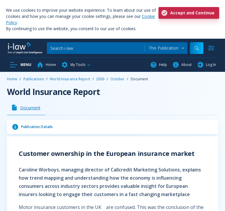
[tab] (26, 107)
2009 (100, 78)
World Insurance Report (70, 78)
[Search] (96, 48)
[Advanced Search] (211, 48)
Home (12, 78)
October (117, 78)
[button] (76, 65)
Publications (33, 78)
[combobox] (166, 48)
